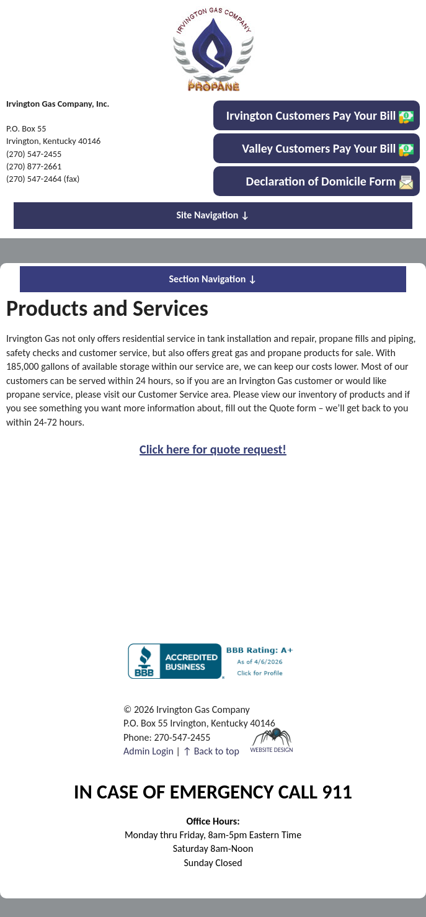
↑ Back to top (211, 751)
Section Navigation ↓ (213, 279)
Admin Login (148, 751)
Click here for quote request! (213, 449)
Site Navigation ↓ (213, 215)
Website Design (271, 749)
